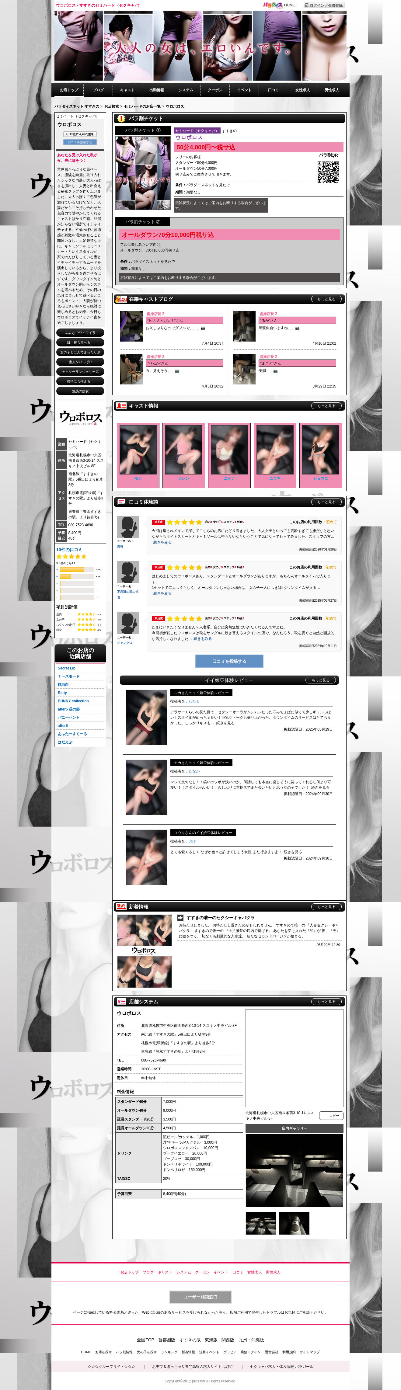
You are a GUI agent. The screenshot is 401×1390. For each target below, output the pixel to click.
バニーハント (69, 717)
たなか (194, 771)
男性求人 (332, 90)
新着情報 (188, 1352)
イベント (244, 90)
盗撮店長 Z (156, 314)
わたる (194, 701)
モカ (138, 478)
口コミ (273, 90)
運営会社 (271, 1352)
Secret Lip (66, 668)
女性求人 (302, 90)
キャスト (127, 90)
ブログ (98, 90)
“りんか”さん (158, 363)
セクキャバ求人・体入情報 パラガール (281, 1366)
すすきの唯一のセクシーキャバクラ (221, 917)
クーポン (215, 90)
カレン (183, 478)
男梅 (120, 546)
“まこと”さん (270, 363)
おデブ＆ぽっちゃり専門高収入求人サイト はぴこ (192, 1366)
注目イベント (209, 1352)
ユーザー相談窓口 (200, 1296)
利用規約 (289, 1352)
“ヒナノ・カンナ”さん (165, 320)
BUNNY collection (73, 701)
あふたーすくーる (72, 734)
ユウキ (275, 478)
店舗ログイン (251, 1352)
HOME (289, 5)
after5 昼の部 (69, 709)
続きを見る (225, 723)
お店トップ (69, 90)
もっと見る (326, 299)
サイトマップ (310, 1352)
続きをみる (162, 542)
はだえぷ (65, 742)
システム (186, 90)
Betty (62, 693)
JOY (192, 841)
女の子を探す (147, 1352)
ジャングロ (124, 643)
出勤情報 (156, 90)
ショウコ (320, 478)
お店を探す (103, 1352)
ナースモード (69, 676)
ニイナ (229, 478)
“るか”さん (268, 320)
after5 (63, 726)
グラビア (230, 1352)
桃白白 (63, 685)
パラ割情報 (124, 1352)
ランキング (169, 1352)
